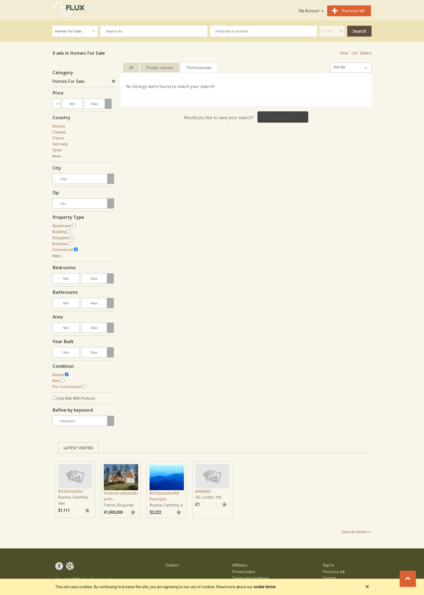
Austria (58, 126)
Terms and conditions (250, 578)
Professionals (199, 67)
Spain (57, 150)
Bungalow (60, 238)
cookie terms (264, 587)
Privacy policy (243, 572)
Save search (283, 117)
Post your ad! (334, 572)
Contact (329, 578)
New (56, 381)
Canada (59, 132)
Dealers (172, 565)
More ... (58, 156)
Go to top (408, 579)
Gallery (366, 53)
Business (60, 244)
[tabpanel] (75, 487)
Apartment (61, 226)
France (58, 138)
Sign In (328, 565)
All (131, 67)
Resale (58, 375)
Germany (60, 144)
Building (59, 232)
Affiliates (239, 565)
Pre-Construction (67, 387)
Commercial (62, 250)
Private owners (160, 67)
